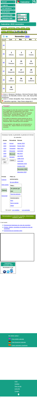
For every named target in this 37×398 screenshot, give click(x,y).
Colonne (4, 179)
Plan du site (18, 386)
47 (4, 71)
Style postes (5, 184)
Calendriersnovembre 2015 (8, 264)
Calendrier (11, 28)
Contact (17, 391)
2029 (4, 156)
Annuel (11, 143)
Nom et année (14, 203)
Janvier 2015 (21, 143)
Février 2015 (21, 146)
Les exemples (26, 210)
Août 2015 (20, 161)
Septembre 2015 (22, 163)
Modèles (4, 28)
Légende (9, 32)
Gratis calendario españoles (20, 345)
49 (4, 88)
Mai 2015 (20, 153)
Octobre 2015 (21, 166)
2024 (4, 143)
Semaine (12, 157)
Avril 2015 (20, 151)
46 (4, 62)
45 (4, 54)
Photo (3, 32)
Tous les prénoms (15, 194)
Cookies (17, 384)
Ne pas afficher (14, 182)
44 (4, 45)
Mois (17, 28)
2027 (4, 151)
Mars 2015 (20, 148)
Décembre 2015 (22, 172)
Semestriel (12, 146)
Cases (23, 28)
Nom (11, 200)
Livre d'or (17, 389)
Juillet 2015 (20, 158)
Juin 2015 (20, 156)
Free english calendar (18, 339)
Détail (12, 205)
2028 (4, 153)
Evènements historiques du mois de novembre (17, 225)
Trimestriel (12, 148)
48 (4, 80)
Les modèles (15, 210)
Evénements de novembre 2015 (13, 230)
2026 (4, 148)
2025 (4, 146)
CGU (16, 381)
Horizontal (4, 196)
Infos (27, 28)
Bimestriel (12, 151)
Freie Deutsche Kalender (19, 342)
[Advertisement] (25, 7)
